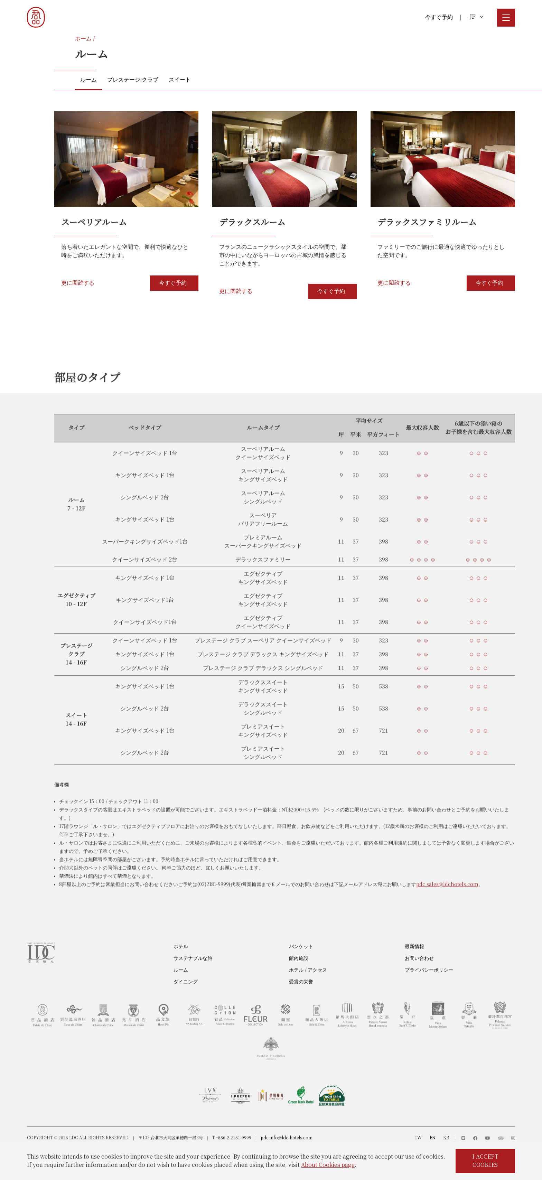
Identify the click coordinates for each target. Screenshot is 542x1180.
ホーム (83, 38)
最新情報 (414, 964)
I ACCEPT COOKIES (485, 1161)
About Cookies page (328, 1165)
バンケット (301, 964)
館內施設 (298, 975)
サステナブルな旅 (193, 975)
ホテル (181, 964)
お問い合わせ (419, 975)
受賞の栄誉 (301, 999)
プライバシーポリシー (429, 987)
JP (476, 17)
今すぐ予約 (439, 17)
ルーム (181, 987)
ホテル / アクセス (308, 987)
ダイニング (186, 999)
